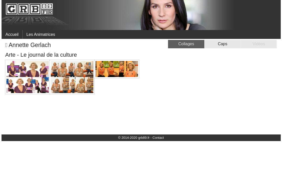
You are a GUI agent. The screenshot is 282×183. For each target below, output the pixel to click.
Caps (222, 44)
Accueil (12, 34)
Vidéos (259, 44)
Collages (186, 44)
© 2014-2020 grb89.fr (134, 138)
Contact (158, 138)
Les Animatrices (40, 34)
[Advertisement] (234, 95)
